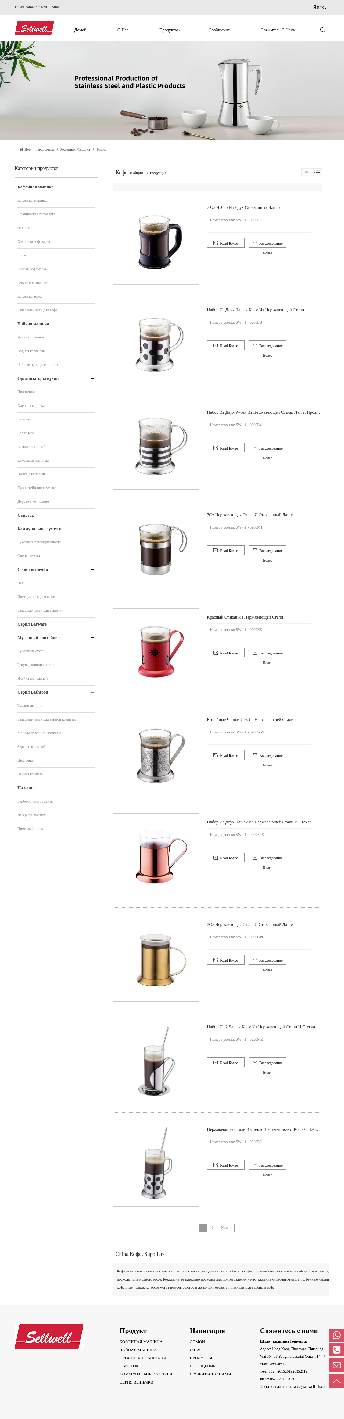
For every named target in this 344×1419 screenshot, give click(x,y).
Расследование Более (268, 244)
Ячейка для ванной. (33, 678)
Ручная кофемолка (32, 269)
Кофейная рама (29, 296)
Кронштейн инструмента (37, 488)
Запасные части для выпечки (40, 610)
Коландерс (25, 433)
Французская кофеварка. (36, 214)
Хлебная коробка (31, 406)
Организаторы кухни (38, 378)
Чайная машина (33, 324)
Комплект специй (31, 447)
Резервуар (25, 419)
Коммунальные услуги (39, 528)
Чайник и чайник (31, 337)
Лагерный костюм (31, 815)
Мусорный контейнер (38, 637)
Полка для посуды (31, 474)
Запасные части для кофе (37, 310)
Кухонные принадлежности (39, 542)
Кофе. (22, 255)
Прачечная (25, 760)
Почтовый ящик (30, 829)
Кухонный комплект (33, 460)
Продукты (168, 30)
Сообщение (219, 30)
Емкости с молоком (32, 283)
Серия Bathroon (32, 692)
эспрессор (25, 228)
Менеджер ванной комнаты (39, 733)
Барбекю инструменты (35, 801)
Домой (80, 30)
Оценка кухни (28, 556)
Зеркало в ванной (31, 747)
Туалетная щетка (30, 706)
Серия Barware (32, 624)
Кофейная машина (75, 149)
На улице (26, 788)
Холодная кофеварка (33, 242)
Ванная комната (30, 774)
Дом (28, 149)
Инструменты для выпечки (38, 597)
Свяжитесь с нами (278, 30)
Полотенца (26, 392)
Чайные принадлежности (37, 365)
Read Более (225, 243)
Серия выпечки (32, 569)
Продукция (45, 149)
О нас (122, 30)
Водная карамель (31, 351)
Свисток (25, 515)
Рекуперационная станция (38, 665)
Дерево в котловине (33, 502)
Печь (21, 583)
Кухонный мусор (30, 651)
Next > (226, 1228)
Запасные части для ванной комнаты (46, 719)
